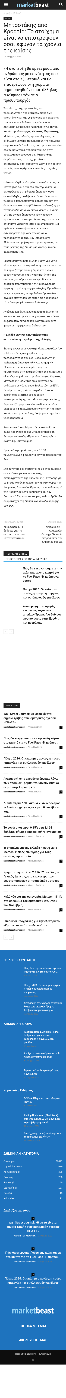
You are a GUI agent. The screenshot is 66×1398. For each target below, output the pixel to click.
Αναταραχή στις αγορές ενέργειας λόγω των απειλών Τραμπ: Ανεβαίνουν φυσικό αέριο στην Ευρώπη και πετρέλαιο (42, 648)
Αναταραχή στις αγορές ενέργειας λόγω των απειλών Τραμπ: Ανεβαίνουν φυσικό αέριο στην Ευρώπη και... (31, 816)
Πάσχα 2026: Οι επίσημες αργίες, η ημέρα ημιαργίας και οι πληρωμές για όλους (41, 627)
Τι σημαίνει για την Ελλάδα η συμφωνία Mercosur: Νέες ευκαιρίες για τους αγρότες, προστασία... (30, 885)
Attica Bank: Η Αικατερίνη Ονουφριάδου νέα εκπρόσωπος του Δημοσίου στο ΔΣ (52, 568)
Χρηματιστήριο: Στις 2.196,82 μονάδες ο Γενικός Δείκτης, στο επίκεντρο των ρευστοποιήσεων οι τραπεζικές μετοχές (31, 910)
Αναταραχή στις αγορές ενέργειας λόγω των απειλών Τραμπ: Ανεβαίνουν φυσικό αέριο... (43, 1040)
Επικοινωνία (45, 1387)
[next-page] (11, 665)
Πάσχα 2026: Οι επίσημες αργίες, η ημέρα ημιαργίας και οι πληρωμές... (42, 1022)
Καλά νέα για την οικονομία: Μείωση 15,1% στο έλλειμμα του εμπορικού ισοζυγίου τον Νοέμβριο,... (33, 934)
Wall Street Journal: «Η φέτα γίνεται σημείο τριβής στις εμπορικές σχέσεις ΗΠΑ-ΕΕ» (30, 751)
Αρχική (7, 13)
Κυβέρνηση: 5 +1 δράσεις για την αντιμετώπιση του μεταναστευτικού (14, 566)
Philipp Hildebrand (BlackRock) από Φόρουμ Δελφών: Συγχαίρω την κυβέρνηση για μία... (42, 1152)
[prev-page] (6, 665)
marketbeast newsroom (14, 760)
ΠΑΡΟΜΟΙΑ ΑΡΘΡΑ (16, 587)
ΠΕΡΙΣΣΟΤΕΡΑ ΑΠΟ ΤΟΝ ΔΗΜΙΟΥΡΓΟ (26, 592)
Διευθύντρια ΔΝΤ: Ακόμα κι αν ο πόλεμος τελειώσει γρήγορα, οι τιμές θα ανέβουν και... (32, 841)
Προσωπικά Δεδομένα (25, 1387)
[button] (5, 5)
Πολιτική (17, 13)
